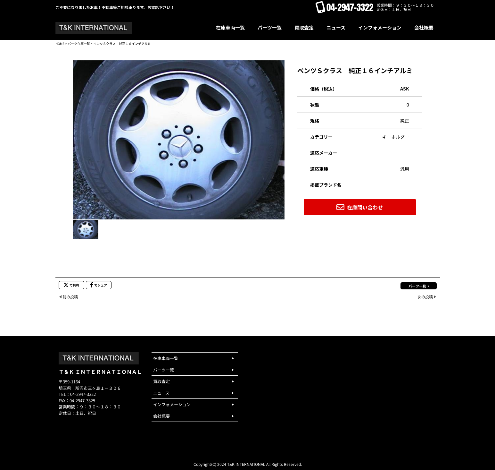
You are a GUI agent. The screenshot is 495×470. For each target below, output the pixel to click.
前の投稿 (70, 296)
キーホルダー (395, 136)
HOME (59, 43)
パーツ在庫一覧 (79, 43)
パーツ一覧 (417, 285)
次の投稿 (425, 296)
